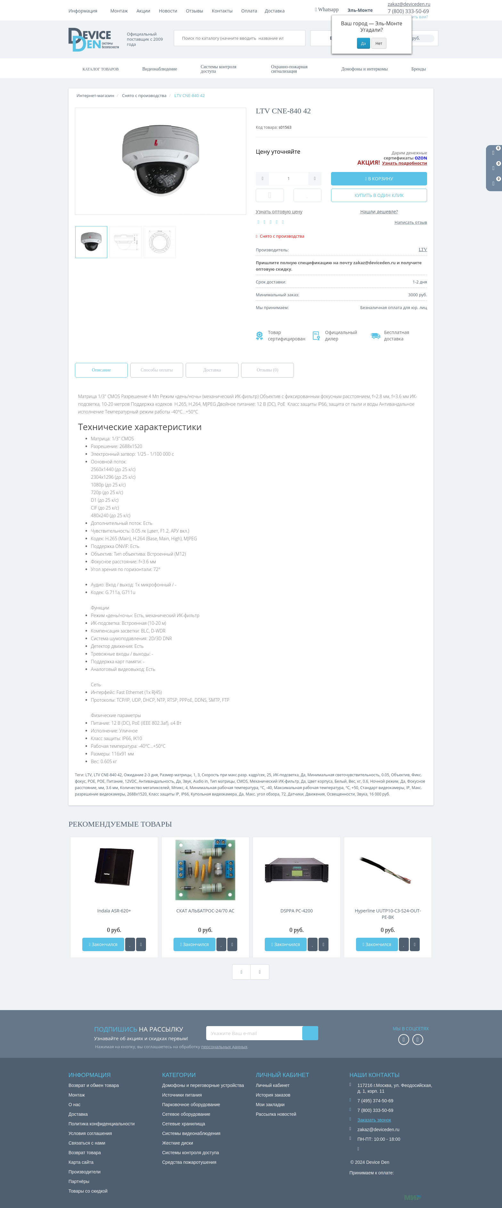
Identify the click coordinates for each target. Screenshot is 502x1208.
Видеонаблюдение (159, 69)
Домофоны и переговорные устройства (203, 1085)
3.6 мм (112, 787)
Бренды (418, 69)
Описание (101, 370)
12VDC (131, 781)
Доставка (171, 11)
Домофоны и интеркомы (364, 69)
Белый (341, 781)
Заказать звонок (374, 1119)
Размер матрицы (175, 775)
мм (101, 787)
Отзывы (247, 11)
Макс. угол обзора (262, 794)
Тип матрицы (222, 781)
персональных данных (224, 1046)
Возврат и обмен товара (94, 1085)
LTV (88, 775)
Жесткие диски (177, 1143)
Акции (197, 11)
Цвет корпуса (320, 781)
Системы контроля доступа (218, 69)
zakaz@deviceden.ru (409, 4)
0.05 (385, 775)
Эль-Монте (362, 10)
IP (408, 787)
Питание (115, 781)
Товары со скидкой (88, 1191)
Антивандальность (156, 781)
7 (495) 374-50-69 (375, 1100)
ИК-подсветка (286, 775)
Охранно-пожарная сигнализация (289, 69)
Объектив (400, 775)
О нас (74, 1104)
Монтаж (119, 11)
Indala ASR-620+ (114, 911)
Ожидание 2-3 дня (141, 775)
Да (303, 775)
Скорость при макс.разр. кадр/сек (233, 775)
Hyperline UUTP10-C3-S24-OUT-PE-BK (388, 914)
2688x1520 (137, 794)
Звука (362, 794)
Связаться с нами (87, 1143)
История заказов (273, 1095)
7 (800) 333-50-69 (408, 11)
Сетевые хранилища (183, 1123)
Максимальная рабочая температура (309, 787)
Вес (352, 781)
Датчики (296, 794)
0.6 (365, 781)
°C (262, 787)
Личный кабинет (272, 1085)
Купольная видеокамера (214, 794)
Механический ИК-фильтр (274, 781)
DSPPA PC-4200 (296, 911)
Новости (221, 11)
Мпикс (177, 787)
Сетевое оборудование (186, 1114)
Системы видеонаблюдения (191, 1133)
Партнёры (79, 1181)
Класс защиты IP (164, 794)
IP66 (185, 794)
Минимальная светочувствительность (343, 775)
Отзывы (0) (267, 370)
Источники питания (182, 1095)
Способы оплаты (157, 370)
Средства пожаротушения (189, 1162)
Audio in (200, 781)
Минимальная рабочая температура (224, 787)
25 (269, 775)
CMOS (242, 781)
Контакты (275, 11)
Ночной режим (384, 781)
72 (283, 794)
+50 (355, 787)
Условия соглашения (90, 1133)
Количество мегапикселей (144, 787)
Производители (85, 1171)
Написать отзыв (411, 222)
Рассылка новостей (276, 1114)
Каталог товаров (101, 69)
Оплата (144, 11)
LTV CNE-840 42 (108, 775)
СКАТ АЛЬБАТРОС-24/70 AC (205, 911)
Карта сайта (81, 1162)
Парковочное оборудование (191, 1104)
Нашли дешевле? (379, 211)
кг (358, 781)
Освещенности (341, 794)
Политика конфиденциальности (102, 1123)
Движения (315, 794)
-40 (269, 787)
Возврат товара (85, 1152)
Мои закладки (270, 1104)
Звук (187, 781)
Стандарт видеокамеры (382, 787)
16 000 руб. (379, 794)
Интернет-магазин (95, 95)
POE (91, 781)
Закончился (103, 944)
